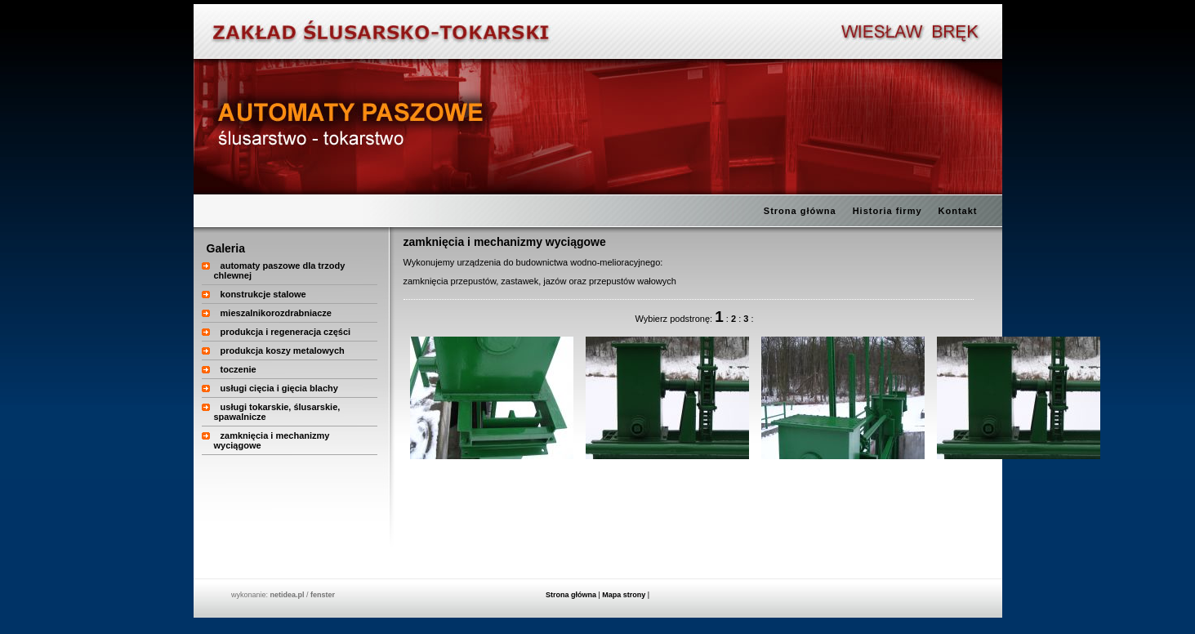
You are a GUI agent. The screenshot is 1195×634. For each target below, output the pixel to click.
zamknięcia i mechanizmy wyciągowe (505, 241)
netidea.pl (287, 595)
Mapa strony (623, 595)
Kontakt (958, 211)
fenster (322, 595)
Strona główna (800, 211)
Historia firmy (887, 211)
